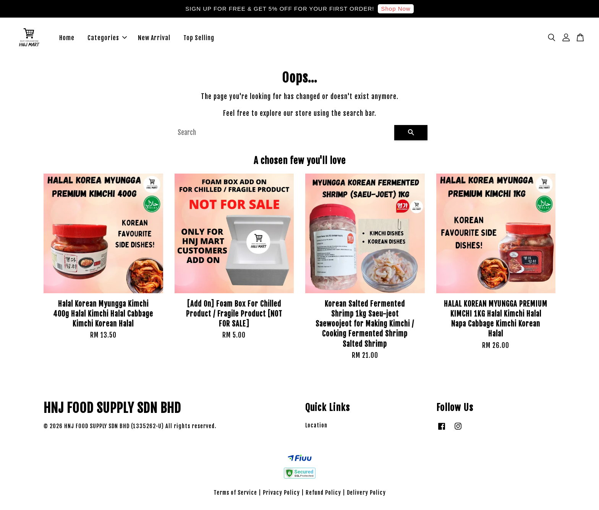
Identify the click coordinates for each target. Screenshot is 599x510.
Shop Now (395, 8)
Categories (107, 38)
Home (66, 38)
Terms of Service (235, 493)
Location (316, 426)
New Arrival (154, 38)
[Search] (283, 133)
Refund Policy (323, 493)
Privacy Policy (281, 493)
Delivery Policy (366, 493)
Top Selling (198, 38)
